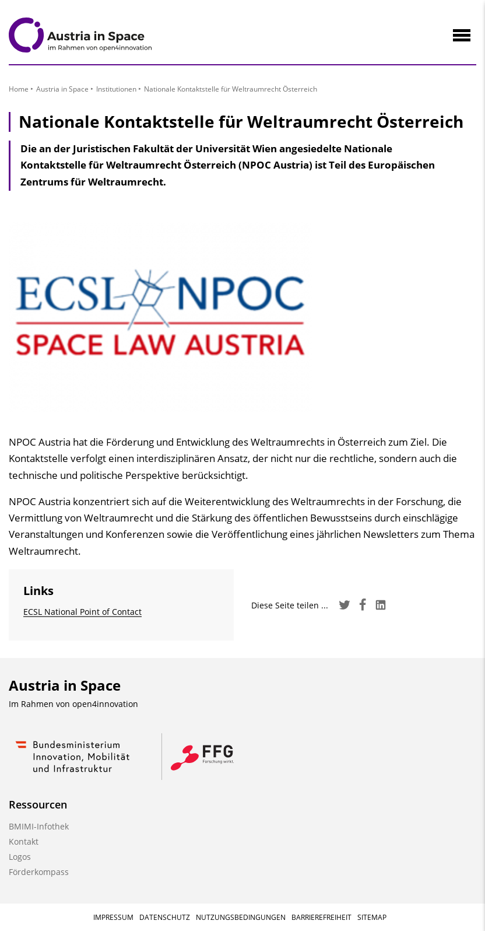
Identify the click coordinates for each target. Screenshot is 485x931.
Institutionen (116, 89)
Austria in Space (62, 89)
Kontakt (23, 841)
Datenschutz (164, 917)
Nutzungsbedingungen (241, 917)
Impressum (113, 917)
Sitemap (371, 917)
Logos (20, 856)
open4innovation (105, 703)
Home (19, 89)
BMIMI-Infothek (39, 826)
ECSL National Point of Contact (82, 611)
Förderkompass (39, 871)
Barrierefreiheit (321, 917)
